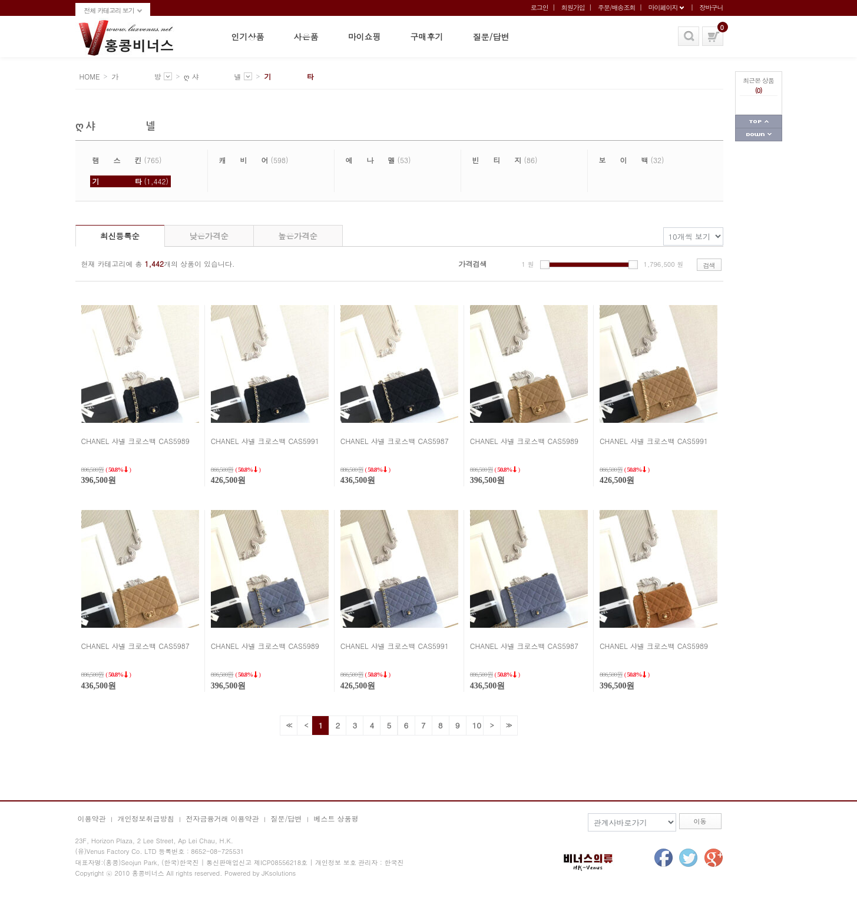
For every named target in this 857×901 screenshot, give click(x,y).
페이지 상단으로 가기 (758, 121)
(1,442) (130, 181)
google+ (713, 858)
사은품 (306, 36)
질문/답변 (491, 36)
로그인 (539, 7)
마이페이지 (662, 7)
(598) (254, 160)
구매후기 (427, 36)
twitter (688, 858)
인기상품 (247, 36)
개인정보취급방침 (146, 818)
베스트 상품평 (336, 818)
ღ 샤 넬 (212, 76)
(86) (505, 160)
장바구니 (711, 7)
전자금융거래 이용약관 (222, 818)
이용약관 (92, 818)
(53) (378, 160)
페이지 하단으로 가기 (758, 134)
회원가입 (573, 7)
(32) (631, 160)
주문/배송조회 (617, 7)
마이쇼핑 (364, 36)
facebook (663, 858)
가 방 (136, 76)
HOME (90, 76)
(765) (127, 160)
